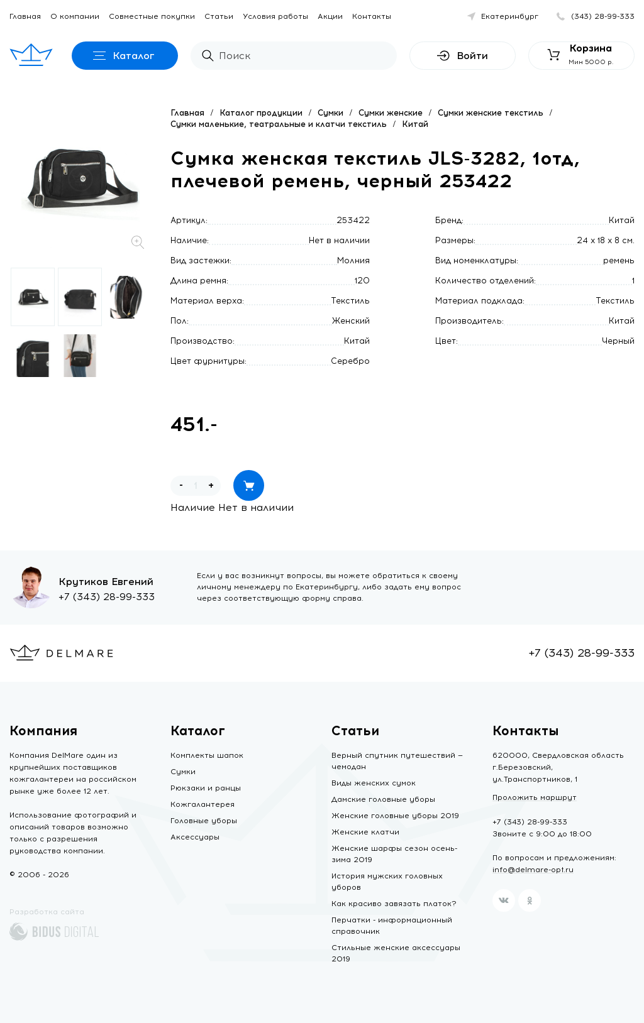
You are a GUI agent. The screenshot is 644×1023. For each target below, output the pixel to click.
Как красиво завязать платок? (394, 903)
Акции (330, 16)
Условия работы (275, 16)
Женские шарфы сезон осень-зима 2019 (394, 854)
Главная (25, 16)
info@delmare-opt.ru (533, 869)
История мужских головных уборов (387, 882)
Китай (415, 124)
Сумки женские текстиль (490, 113)
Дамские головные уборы (383, 799)
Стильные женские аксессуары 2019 (395, 953)
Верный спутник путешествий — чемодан (397, 761)
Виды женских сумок (373, 783)
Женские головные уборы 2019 (395, 815)
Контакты (371, 16)
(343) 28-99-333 (603, 16)
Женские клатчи (365, 832)
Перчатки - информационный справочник (391, 926)
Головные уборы (203, 820)
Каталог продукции (261, 113)
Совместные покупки (152, 16)
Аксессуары (194, 837)
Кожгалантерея (202, 804)
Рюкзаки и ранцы (205, 788)
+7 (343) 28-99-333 (106, 597)
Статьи (218, 16)
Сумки (330, 113)
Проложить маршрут (534, 797)
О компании (74, 16)
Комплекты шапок (206, 755)
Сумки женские (390, 113)
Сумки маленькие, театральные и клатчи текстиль (278, 124)
